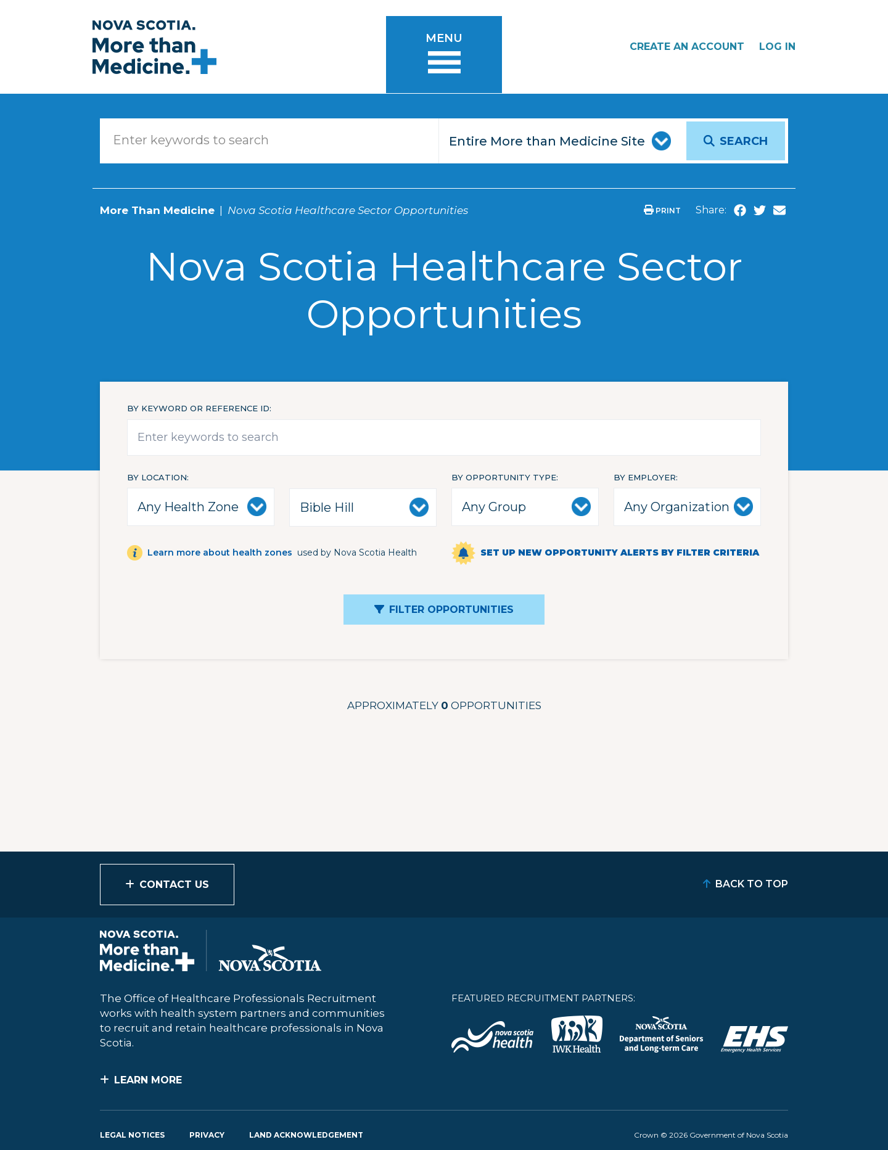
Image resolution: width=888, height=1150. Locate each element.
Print (662, 210)
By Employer (645, 477)
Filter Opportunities (451, 609)
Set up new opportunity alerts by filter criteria (619, 552)
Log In (777, 46)
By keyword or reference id (198, 408)
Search (744, 141)
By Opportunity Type (503, 477)
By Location (157, 477)
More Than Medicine (157, 210)
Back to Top (751, 884)
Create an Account (687, 46)
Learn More (148, 1080)
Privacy (206, 1135)
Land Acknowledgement (306, 1135)
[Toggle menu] (444, 55)
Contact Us (174, 884)
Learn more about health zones (219, 552)
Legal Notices (132, 1135)
